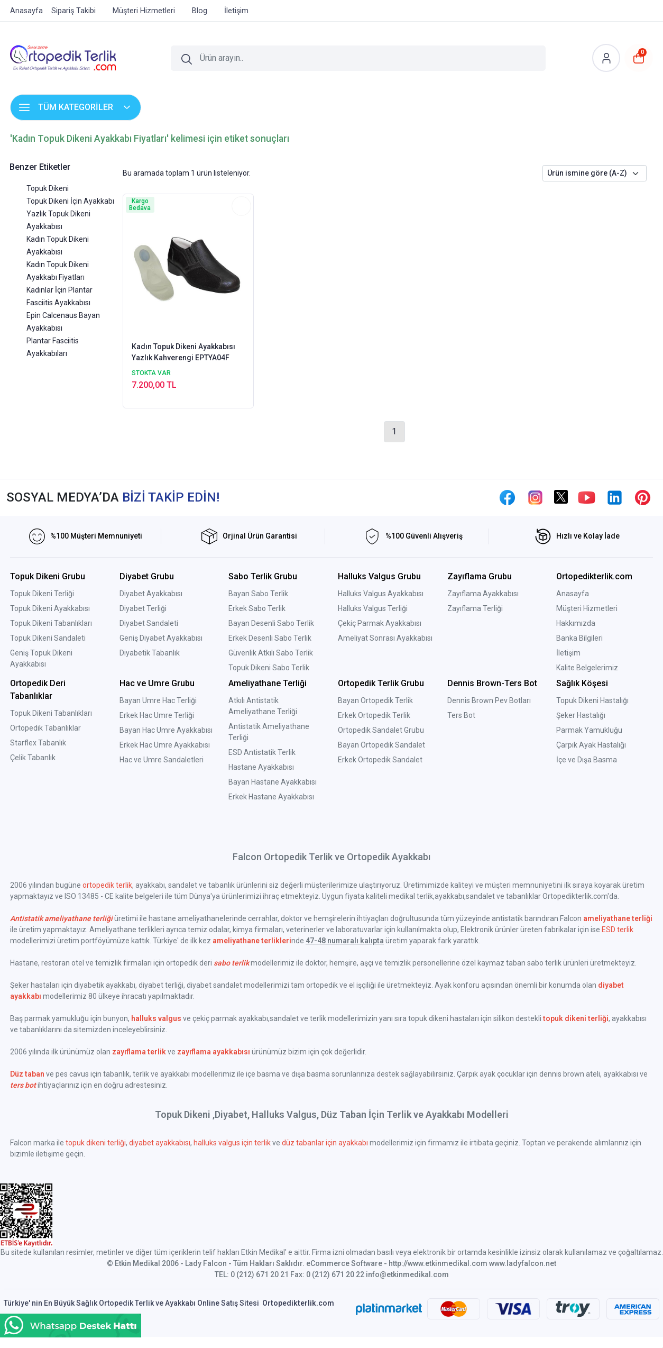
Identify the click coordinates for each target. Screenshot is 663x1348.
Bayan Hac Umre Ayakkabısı (166, 730)
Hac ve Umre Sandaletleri (161, 759)
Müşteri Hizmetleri (587, 608)
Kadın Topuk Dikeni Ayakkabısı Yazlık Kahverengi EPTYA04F (183, 352)
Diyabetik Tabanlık (149, 653)
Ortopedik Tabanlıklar (45, 728)
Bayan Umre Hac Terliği (158, 700)
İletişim (568, 653)
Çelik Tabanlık (33, 757)
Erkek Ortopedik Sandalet (380, 759)
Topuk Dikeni (47, 188)
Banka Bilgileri (579, 638)
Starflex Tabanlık (38, 743)
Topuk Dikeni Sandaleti (48, 638)
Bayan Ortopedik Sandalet (381, 745)
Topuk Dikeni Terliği (42, 593)
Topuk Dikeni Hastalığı (592, 700)
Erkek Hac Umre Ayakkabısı (164, 745)
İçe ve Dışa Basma (586, 759)
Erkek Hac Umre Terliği (156, 715)
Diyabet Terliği (143, 608)
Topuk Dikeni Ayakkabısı (50, 608)
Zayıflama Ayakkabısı (483, 593)
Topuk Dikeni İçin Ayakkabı (70, 201)
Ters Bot (461, 715)
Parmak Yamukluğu (589, 730)
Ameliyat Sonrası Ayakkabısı (385, 638)
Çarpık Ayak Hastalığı (591, 745)
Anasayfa (572, 593)
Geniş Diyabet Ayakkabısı (160, 638)
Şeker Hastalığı (580, 715)
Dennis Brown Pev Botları (489, 700)
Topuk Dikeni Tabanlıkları (51, 623)
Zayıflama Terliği (475, 608)
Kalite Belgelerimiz (587, 667)
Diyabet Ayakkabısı (150, 593)
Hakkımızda (575, 623)
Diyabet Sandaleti (148, 623)
